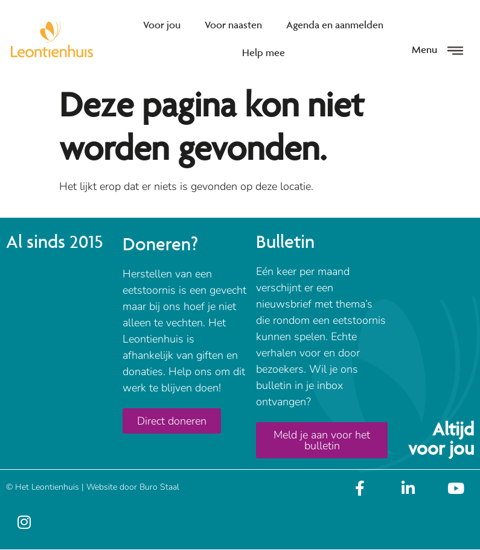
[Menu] (455, 51)
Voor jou (162, 25)
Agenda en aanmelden (334, 25)
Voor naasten (233, 25)
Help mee (263, 52)
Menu (424, 49)
